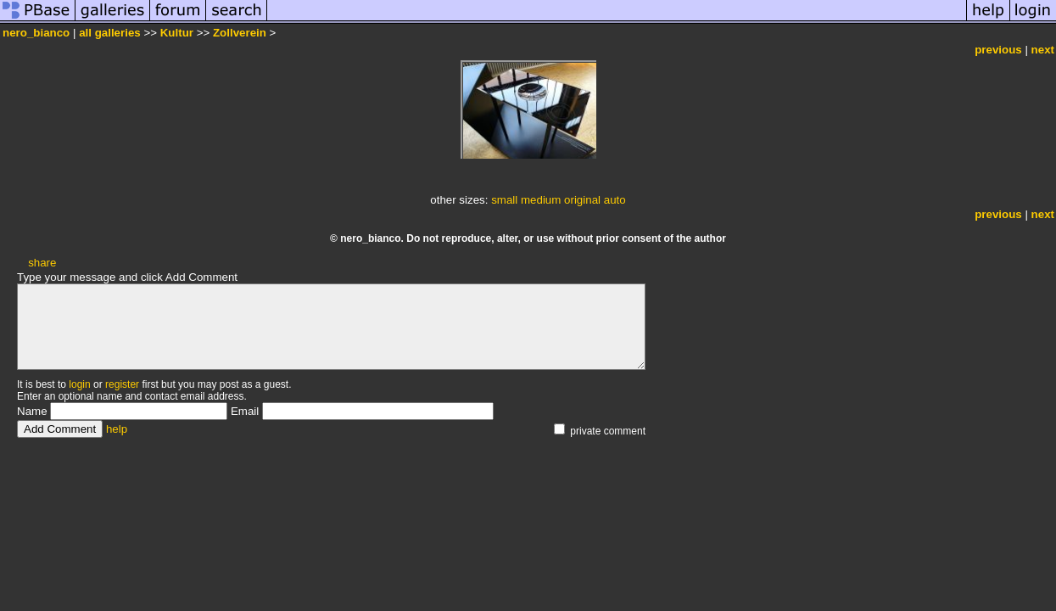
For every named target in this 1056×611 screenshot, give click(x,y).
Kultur (176, 32)
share (42, 262)
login (79, 384)
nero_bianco (36, 32)
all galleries (110, 32)
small (504, 199)
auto (615, 199)
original (582, 199)
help (116, 429)
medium (541, 199)
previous (998, 49)
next (1042, 49)
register (122, 384)
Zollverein (239, 32)
